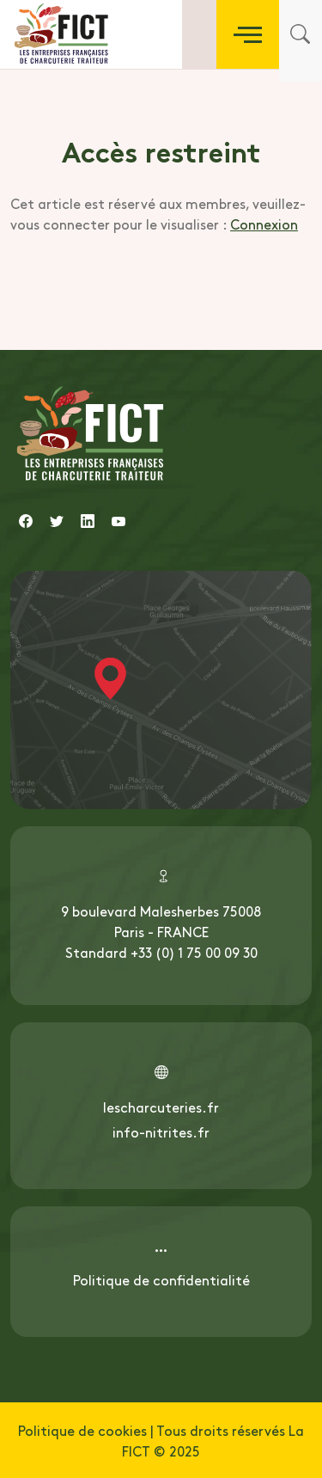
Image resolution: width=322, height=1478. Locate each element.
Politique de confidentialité (161, 1279)
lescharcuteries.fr (161, 1106)
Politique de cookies (82, 1429)
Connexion (264, 223)
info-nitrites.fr (161, 1131)
